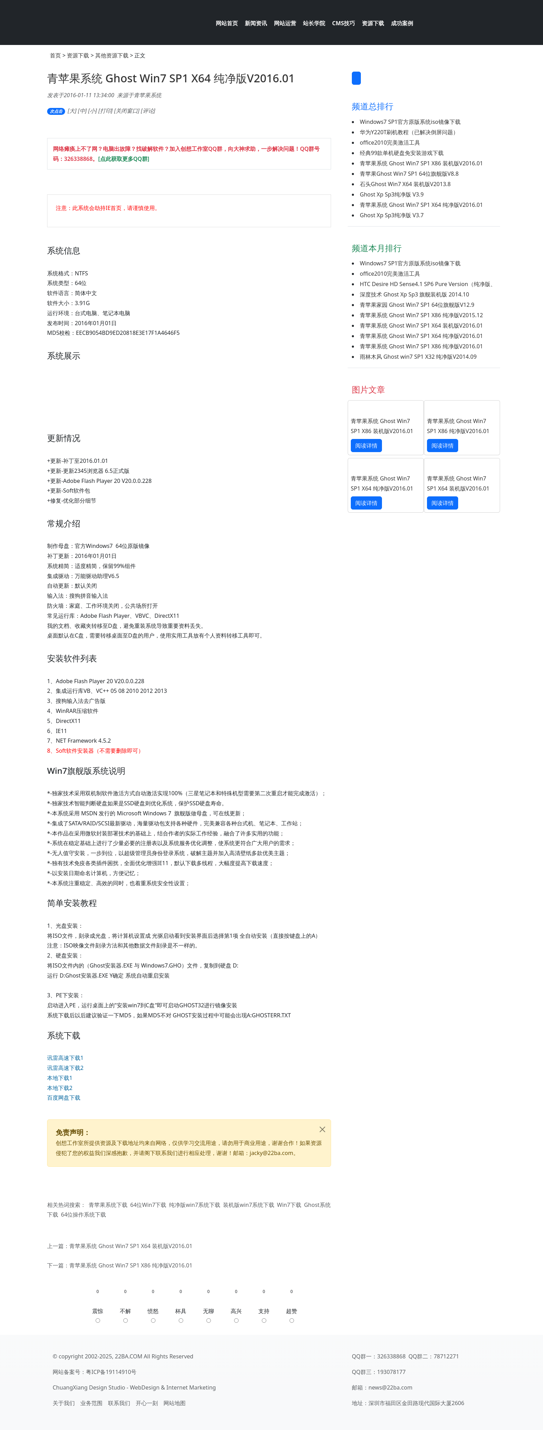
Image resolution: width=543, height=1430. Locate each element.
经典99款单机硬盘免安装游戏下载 (402, 153)
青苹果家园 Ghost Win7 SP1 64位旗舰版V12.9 (417, 305)
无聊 (208, 1315)
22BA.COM (128, 1356)
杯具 (180, 1315)
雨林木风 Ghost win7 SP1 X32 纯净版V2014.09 (418, 356)
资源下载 (78, 55)
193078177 (391, 1372)
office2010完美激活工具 (390, 142)
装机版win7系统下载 (248, 1205)
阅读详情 (366, 445)
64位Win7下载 (148, 1205)
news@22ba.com (390, 1387)
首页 (55, 55)
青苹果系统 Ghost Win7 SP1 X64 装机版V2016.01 (131, 1246)
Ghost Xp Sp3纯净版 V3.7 (392, 215)
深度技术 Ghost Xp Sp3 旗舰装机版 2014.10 (414, 294)
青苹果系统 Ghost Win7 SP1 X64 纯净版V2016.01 (171, 78)
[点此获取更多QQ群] (123, 159)
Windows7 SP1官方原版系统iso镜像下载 (410, 122)
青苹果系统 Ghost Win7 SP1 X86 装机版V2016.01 (421, 163)
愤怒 (153, 1315)
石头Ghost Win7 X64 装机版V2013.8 (405, 184)
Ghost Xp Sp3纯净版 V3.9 (392, 194)
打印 (105, 110)
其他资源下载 (111, 55)
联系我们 (119, 1403)
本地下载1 (59, 1078)
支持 (263, 1315)
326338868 (78, 159)
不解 (125, 1315)
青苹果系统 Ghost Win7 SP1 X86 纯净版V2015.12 (421, 315)
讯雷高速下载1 (65, 1058)
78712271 (446, 1356)
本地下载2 (59, 1088)
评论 (148, 110)
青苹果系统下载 (108, 1205)
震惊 (97, 1315)
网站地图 (174, 1403)
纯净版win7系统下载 (194, 1205)
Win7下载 (289, 1205)
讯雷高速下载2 (65, 1068)
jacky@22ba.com (271, 1153)
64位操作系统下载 (83, 1214)
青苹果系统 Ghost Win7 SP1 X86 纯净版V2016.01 (131, 1265)
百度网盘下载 (63, 1097)
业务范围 (91, 1403)
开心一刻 (147, 1403)
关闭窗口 (127, 110)
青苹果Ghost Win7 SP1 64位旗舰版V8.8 (409, 173)
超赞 (291, 1315)
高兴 (236, 1315)
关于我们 (64, 1403)
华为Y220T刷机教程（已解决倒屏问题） (409, 132)
